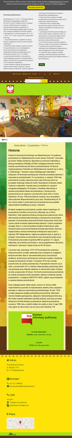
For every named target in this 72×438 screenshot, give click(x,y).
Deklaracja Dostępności (18, 405)
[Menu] (36, 139)
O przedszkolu (33, 145)
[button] (69, 118)
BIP (10, 399)
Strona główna (17, 74)
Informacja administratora (36, 77)
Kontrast (56, 74)
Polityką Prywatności (55, 2)
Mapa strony (27, 74)
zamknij (42, 64)
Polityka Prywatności (17, 402)
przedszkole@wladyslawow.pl (20, 386)
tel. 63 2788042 (14, 383)
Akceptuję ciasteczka (36, 7)
